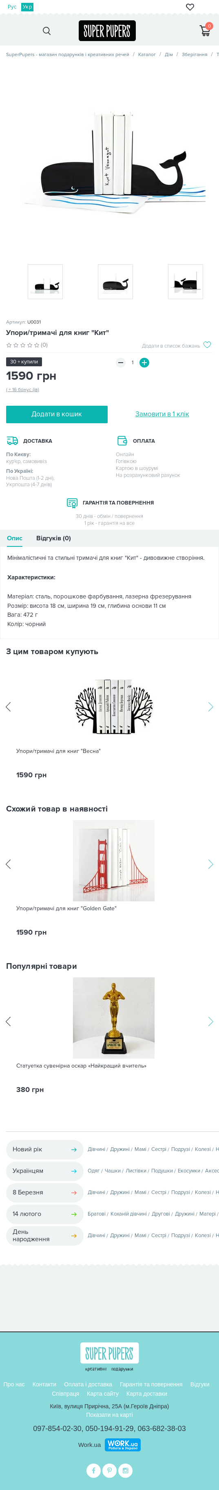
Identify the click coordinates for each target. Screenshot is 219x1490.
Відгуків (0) (53, 538)
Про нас (14, 1384)
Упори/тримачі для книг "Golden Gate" (66, 908)
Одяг (94, 1171)
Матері (207, 1214)
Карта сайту (103, 1393)
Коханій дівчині (129, 1214)
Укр (27, 7)
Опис (14, 538)
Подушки (162, 1171)
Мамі (140, 1149)
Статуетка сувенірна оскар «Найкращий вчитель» (81, 1066)
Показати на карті (109, 1415)
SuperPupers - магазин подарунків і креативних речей (67, 55)
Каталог (147, 55)
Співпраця (65, 1393)
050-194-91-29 (109, 1429)
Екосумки (189, 1171)
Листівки (136, 1171)
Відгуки (200, 1384)
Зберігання (195, 55)
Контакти (44, 1384)
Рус (12, 7)
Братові (97, 1214)
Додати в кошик (56, 414)
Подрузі (180, 1149)
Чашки (113, 1171)
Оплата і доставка (88, 1384)
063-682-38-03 (162, 1429)
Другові (161, 1214)
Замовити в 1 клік (162, 414)
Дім (169, 55)
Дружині (120, 1149)
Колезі (203, 1149)
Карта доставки (146, 1393)
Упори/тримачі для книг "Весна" (58, 751)
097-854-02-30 (57, 1429)
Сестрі (158, 1149)
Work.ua (89, 1444)
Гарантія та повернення (151, 1384)
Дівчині (96, 1149)
